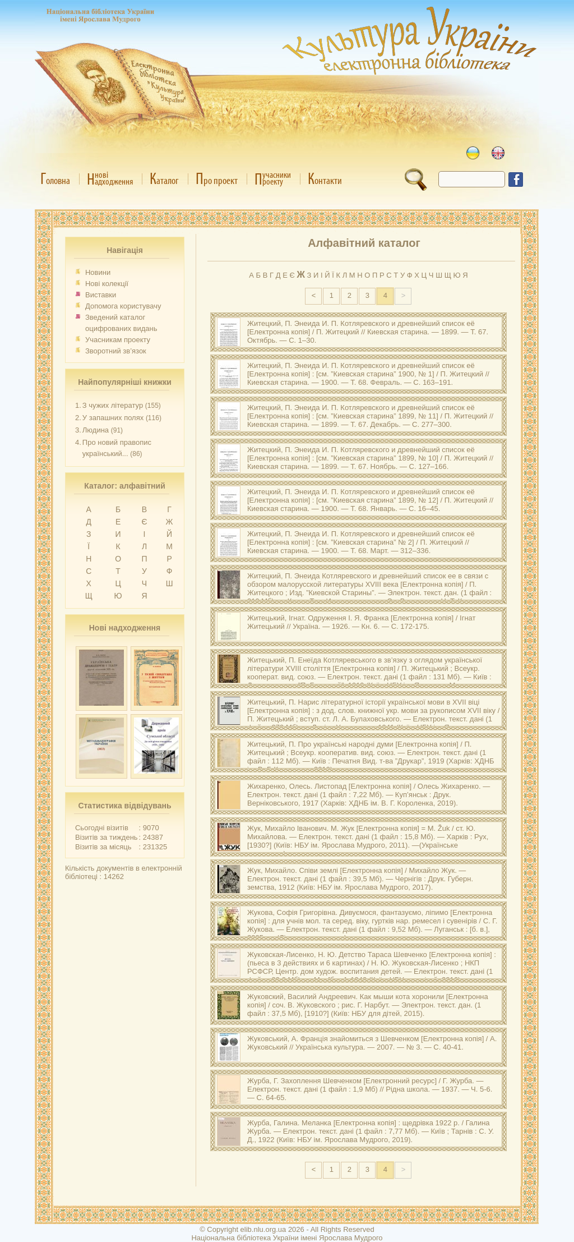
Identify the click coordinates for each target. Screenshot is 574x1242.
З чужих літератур (112, 405)
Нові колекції (106, 283)
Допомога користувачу (123, 306)
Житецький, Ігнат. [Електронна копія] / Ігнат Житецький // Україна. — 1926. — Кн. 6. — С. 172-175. (361, 622)
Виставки (100, 295)
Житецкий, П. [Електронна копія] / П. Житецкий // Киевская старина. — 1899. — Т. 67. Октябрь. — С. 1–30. (367, 331)
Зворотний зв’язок (115, 351)
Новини (97, 272)
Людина (95, 430)
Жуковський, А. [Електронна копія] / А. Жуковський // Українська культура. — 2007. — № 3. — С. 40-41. (372, 1042)
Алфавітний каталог (364, 243)
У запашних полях (113, 417)
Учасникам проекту (117, 339)
